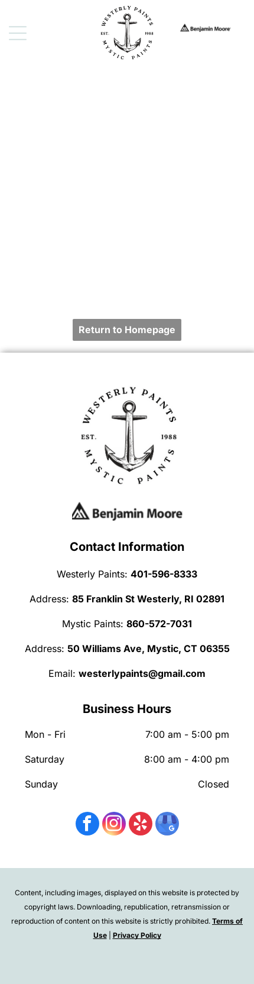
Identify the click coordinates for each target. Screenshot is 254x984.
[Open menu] (18, 33)
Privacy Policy (137, 935)
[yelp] (140, 825)
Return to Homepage (127, 329)
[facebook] (87, 825)
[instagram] (114, 825)
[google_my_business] (167, 825)
